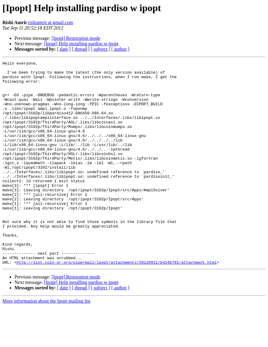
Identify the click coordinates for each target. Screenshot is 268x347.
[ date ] (64, 49)
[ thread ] (81, 49)
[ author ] (120, 49)
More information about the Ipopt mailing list (46, 341)
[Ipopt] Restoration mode (76, 38)
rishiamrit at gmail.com (50, 22)
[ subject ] (100, 49)
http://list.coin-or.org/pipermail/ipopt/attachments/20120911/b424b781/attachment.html (117, 303)
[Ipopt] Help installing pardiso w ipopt (81, 43)
